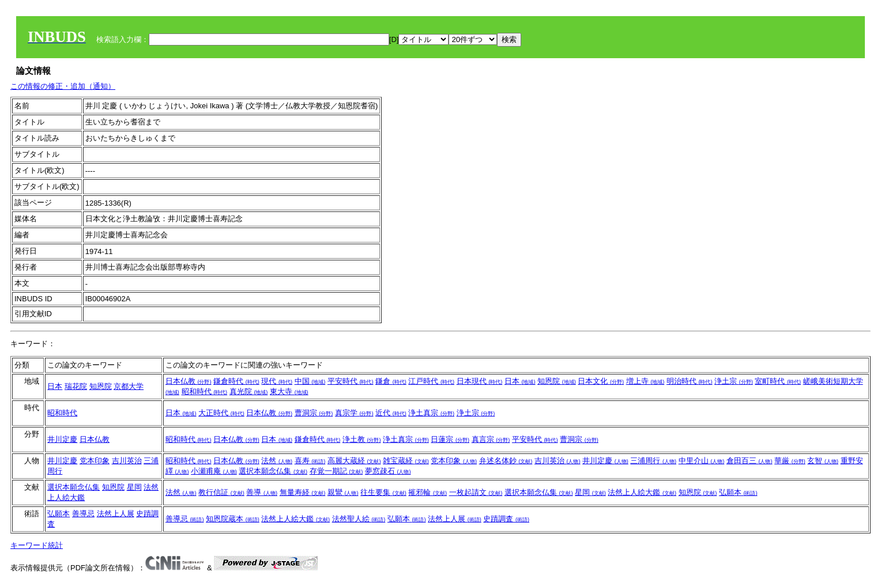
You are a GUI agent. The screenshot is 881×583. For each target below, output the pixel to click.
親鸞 (343, 492)
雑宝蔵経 (406, 460)
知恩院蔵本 (232, 518)
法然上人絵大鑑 (642, 492)
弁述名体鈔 (506, 460)
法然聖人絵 (359, 518)
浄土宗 (733, 381)
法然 (276, 460)
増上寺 (645, 381)
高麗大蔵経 (354, 460)
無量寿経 (303, 492)
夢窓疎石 (388, 471)
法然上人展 (115, 513)
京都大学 (129, 386)
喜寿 (310, 460)
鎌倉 (390, 381)
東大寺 (289, 391)
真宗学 (354, 412)
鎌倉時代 (236, 381)
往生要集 (383, 492)
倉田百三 (749, 460)
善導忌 (83, 513)
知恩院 (100, 386)
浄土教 (361, 439)
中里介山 (702, 460)
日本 (54, 386)
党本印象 (95, 460)
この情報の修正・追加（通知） (62, 86)
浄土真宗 (431, 412)
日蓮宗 (450, 439)
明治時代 (690, 381)
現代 (276, 381)
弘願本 (738, 492)
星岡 (134, 487)
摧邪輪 (427, 492)
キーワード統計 (36, 545)
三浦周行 (653, 460)
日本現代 (480, 381)
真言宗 (491, 439)
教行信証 (221, 492)
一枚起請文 (476, 492)
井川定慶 (62, 439)
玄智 (822, 460)
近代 (390, 412)
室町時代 (778, 381)
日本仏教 (188, 381)
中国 (310, 381)
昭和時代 (205, 391)
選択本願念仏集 (273, 471)
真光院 (248, 391)
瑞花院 (76, 386)
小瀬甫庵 (214, 471)
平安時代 (350, 381)
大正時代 (221, 412)
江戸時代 (431, 381)
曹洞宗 (314, 412)
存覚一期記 (336, 471)
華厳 (789, 460)
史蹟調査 (506, 518)
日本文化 (601, 381)
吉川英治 (127, 460)
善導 (261, 492)
